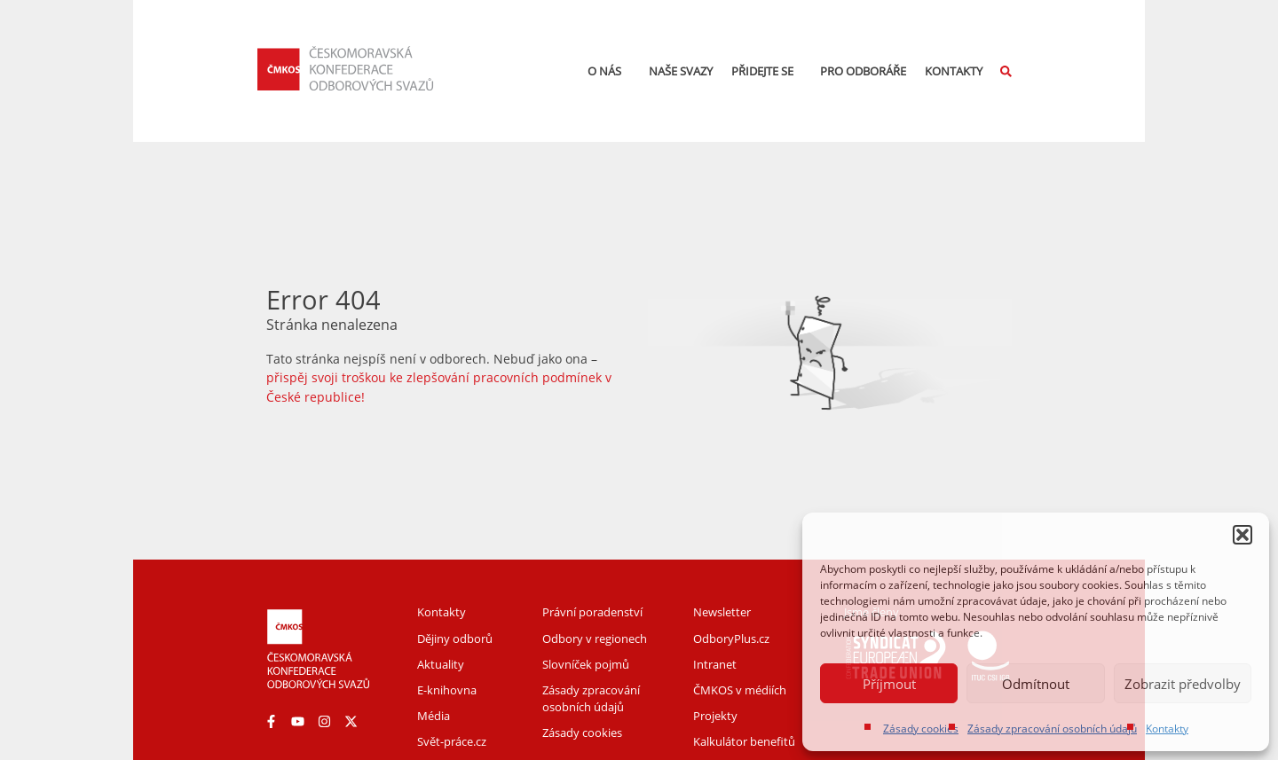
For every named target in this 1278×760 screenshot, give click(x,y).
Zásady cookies (920, 728)
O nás (609, 71)
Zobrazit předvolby (1182, 684)
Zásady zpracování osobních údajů (1052, 728)
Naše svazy (681, 71)
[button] (1242, 535)
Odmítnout (1035, 684)
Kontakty (1167, 728)
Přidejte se (766, 71)
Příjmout (889, 684)
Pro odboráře (863, 71)
